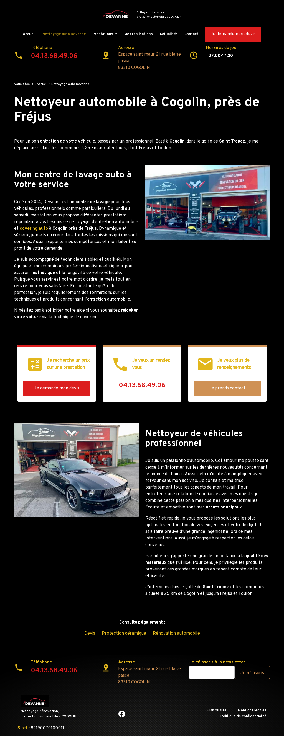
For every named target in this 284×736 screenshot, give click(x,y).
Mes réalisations (138, 34)
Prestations (103, 34)
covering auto (33, 228)
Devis (89, 633)
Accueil (29, 34)
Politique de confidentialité (243, 716)
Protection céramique (124, 633)
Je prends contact (227, 388)
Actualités (168, 34)
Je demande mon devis (233, 34)
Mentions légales (252, 710)
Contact (191, 34)
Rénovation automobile (176, 633)
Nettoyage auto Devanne (64, 34)
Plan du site (217, 710)
